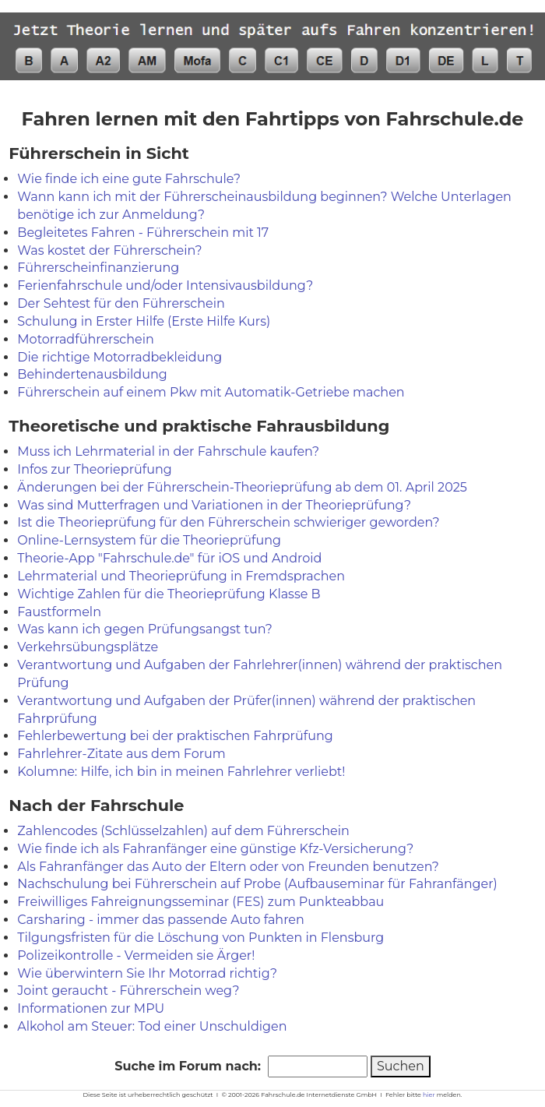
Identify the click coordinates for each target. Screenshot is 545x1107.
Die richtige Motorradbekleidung (119, 357)
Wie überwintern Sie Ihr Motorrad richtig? (147, 973)
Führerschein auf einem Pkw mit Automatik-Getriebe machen (210, 392)
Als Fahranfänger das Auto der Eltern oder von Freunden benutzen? (227, 866)
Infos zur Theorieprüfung (94, 469)
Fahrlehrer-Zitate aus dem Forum (121, 753)
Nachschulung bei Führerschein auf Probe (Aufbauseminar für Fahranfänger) (257, 883)
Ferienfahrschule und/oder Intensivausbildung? (165, 285)
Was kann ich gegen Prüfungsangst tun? (144, 629)
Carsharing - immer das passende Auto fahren (160, 919)
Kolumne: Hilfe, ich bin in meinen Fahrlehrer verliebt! (181, 771)
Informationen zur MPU (90, 1008)
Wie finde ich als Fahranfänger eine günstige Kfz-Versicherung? (215, 848)
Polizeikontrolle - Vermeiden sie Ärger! (136, 955)
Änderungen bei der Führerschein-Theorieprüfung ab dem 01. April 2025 (242, 487)
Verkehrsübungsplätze (87, 647)
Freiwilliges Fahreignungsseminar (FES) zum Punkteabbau (200, 901)
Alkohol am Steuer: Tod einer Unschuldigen (152, 1026)
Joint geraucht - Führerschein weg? (128, 990)
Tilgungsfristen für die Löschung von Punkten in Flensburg (200, 937)
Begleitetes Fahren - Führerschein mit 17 (143, 232)
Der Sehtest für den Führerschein (120, 303)
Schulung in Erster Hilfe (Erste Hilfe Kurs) (143, 321)
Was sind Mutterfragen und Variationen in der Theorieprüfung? (214, 505)
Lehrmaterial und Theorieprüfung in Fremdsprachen (181, 576)
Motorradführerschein (85, 339)
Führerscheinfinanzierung (98, 267)
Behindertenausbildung (92, 374)
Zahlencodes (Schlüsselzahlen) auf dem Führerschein (183, 830)
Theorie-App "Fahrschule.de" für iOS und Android (169, 558)
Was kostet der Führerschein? (109, 250)
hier (429, 1094)
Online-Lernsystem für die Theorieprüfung (149, 540)
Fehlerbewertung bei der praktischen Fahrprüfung (174, 735)
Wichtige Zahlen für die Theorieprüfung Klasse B (168, 594)
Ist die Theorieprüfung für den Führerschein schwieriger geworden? (228, 522)
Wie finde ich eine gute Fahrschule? (129, 178)
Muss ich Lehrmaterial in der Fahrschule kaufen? (168, 451)
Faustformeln (59, 612)
